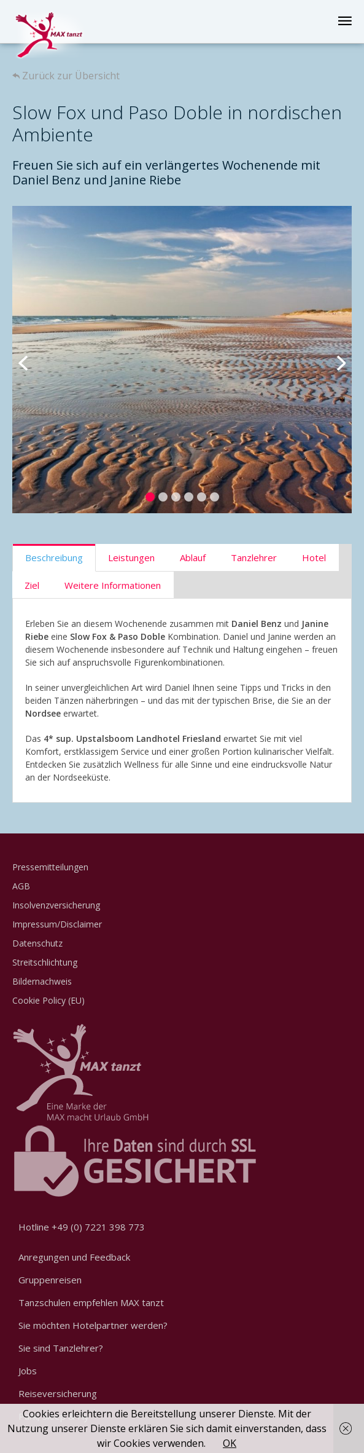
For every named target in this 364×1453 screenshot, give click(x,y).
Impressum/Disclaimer (57, 924)
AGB (21, 886)
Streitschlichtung (44, 962)
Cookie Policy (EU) (48, 1000)
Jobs (27, 1370)
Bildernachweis (42, 981)
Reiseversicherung (57, 1393)
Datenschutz (37, 943)
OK (229, 1443)
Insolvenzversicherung (56, 905)
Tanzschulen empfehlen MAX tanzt (91, 1302)
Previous (30, 359)
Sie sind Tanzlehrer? (60, 1348)
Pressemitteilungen (50, 867)
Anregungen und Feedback (74, 1257)
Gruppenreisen (50, 1280)
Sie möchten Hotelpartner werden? (93, 1325)
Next (333, 359)
